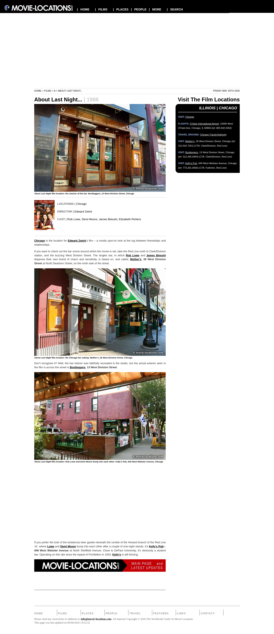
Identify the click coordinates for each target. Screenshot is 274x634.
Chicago (81, 203)
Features (161, 613)
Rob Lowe (132, 255)
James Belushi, (108, 219)
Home (38, 90)
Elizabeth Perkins (130, 219)
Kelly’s (116, 554)
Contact (208, 613)
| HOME (83, 9)
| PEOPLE (138, 9)
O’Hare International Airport (204, 123)
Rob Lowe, (74, 219)
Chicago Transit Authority (213, 134)
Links (181, 613)
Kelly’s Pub (156, 546)
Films (47, 90)
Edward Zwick (83, 211)
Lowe (50, 546)
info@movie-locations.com (96, 619)
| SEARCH (175, 9)
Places (88, 613)
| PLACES (120, 9)
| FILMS (101, 9)
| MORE (155, 9)
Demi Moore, (90, 219)
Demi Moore (68, 546)
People (111, 613)
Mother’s (135, 259)
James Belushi (156, 255)
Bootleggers (77, 367)
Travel (135, 613)
